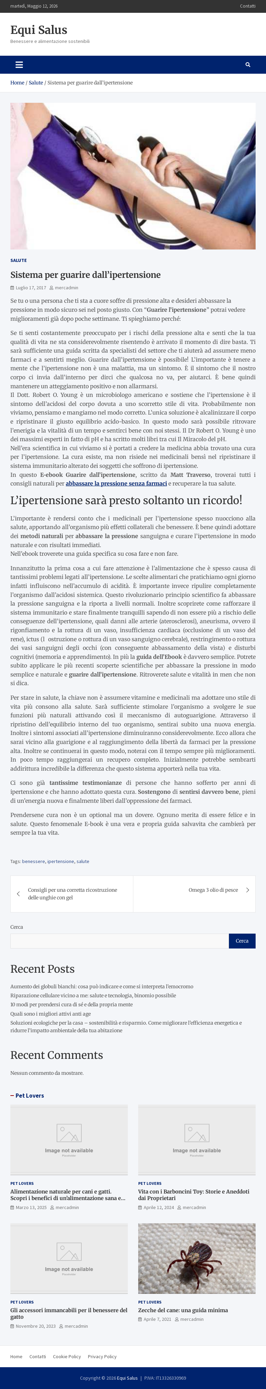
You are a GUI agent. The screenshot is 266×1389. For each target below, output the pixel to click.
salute (83, 861)
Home (16, 1356)
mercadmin (66, 287)
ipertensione (60, 861)
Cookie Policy (67, 1356)
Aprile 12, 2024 (159, 1207)
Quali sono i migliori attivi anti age (50, 1014)
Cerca (16, 927)
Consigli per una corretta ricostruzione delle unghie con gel (72, 894)
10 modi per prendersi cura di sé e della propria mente (71, 1004)
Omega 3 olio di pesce (213, 890)
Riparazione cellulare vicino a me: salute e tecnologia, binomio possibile (93, 995)
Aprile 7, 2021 (157, 1319)
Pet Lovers (30, 1095)
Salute (18, 260)
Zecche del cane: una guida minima (183, 1310)
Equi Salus (39, 30)
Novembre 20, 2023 (36, 1326)
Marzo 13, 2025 (31, 1207)
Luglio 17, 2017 (31, 287)
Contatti (248, 6)
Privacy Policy (102, 1356)
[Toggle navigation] (19, 65)
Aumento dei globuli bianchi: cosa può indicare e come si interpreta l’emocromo (101, 986)
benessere (33, 861)
